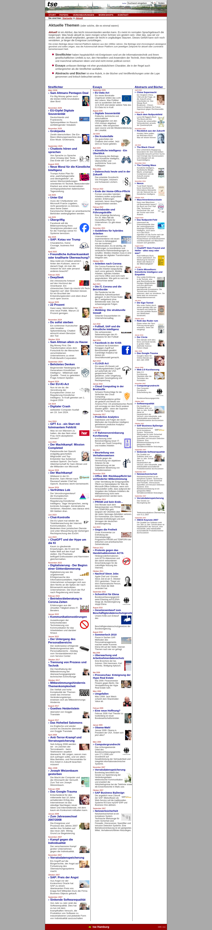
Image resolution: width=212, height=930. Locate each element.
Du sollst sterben (61, 322)
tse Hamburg (101, 926)
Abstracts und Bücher (149, 87)
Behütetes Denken (62, 364)
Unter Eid (56, 197)
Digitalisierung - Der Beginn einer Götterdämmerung (67, 567)
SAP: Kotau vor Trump (65, 239)
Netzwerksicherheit (106, 810)
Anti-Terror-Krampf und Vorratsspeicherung (64, 739)
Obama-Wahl (102, 727)
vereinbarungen (83, 15)
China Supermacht (147, 92)
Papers (63, 15)
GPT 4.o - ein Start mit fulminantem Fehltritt (64, 425)
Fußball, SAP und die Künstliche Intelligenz (106, 328)
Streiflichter (55, 87)
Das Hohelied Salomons (66, 722)
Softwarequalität (145, 403)
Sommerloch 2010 (106, 634)
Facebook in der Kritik (108, 342)
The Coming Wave (146, 165)
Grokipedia (57, 131)
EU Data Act (102, 92)
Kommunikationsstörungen (68, 616)
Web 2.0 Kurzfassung (148, 369)
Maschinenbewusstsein (149, 199)
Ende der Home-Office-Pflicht (112, 191)
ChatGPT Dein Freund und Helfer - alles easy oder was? (150, 250)
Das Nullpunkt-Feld (147, 220)
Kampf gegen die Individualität (60, 841)
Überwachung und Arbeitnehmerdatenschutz (108, 656)
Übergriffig (57, 219)
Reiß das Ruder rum (147, 321)
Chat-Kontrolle (60, 517)
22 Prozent (57, 304)
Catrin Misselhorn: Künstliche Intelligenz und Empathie (148, 272)
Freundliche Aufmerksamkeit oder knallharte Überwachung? (69, 256)
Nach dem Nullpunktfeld (149, 114)
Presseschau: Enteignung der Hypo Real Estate (112, 676)
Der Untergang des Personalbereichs (61, 641)
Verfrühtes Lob (60, 490)
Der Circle (142, 337)
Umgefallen (102, 693)
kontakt (123, 15)
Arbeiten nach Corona (108, 263)
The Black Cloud (145, 147)
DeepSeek (57, 277)
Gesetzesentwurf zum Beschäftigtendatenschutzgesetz (112, 611)
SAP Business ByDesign (109, 792)
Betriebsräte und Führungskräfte (104, 211)
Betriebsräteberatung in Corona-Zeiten (65, 600)
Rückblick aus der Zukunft (151, 131)
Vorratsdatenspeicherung (67, 857)
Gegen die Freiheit (106, 529)
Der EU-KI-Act (59, 384)
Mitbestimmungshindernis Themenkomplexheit (66, 684)
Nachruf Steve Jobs (107, 573)
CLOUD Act (102, 363)
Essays (97, 87)
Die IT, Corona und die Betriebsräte (107, 288)
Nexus (140, 183)
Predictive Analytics (107, 416)
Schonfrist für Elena (107, 594)
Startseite (67, 18)
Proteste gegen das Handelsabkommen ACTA (108, 551)
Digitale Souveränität (107, 113)
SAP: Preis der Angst (64, 877)
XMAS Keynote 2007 (147, 520)
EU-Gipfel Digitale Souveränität (61, 112)
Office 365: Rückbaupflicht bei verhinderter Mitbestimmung (112, 477)
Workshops (106, 15)
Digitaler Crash (60, 406)
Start (52, 15)
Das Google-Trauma (63, 791)
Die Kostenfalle (104, 136)
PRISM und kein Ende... (109, 501)
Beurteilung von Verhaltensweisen (103, 454)
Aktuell (79, 18)
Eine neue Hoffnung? (107, 710)
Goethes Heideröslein (64, 708)
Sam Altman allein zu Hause (69, 342)
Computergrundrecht (107, 744)
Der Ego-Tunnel (145, 302)
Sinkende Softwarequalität (68, 899)
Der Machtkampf (61, 472)
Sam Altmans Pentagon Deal (69, 93)
